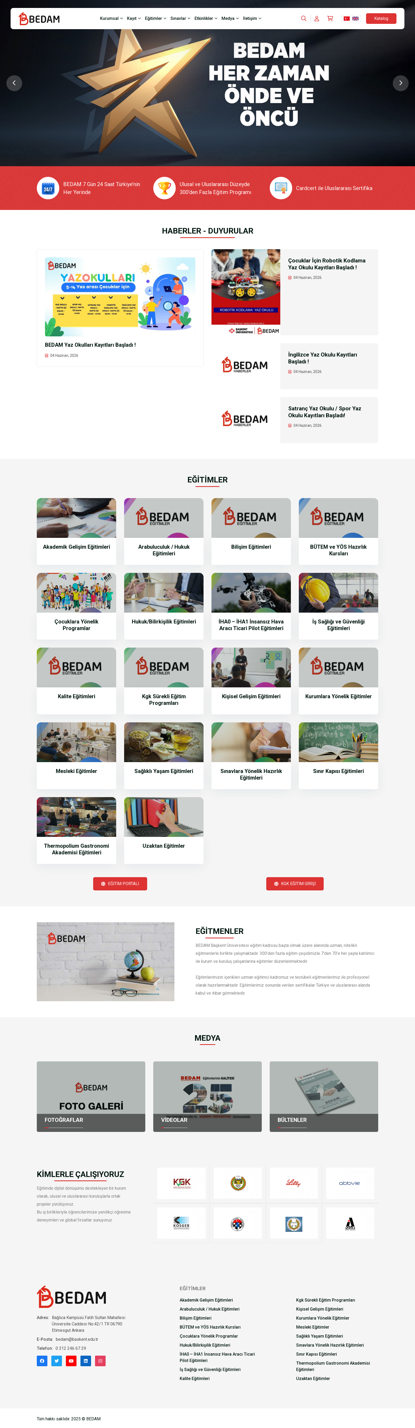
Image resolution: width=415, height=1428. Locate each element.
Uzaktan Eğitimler (164, 846)
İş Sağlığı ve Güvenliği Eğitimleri (338, 624)
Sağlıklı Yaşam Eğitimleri (163, 771)
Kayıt (132, 18)
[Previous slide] (14, 83)
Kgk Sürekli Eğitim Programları (164, 699)
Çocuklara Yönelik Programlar (76, 624)
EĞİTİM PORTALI (120, 883)
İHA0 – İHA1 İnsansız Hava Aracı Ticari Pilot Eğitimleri (251, 624)
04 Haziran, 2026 (64, 355)
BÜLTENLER (293, 1120)
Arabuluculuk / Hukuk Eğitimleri (164, 550)
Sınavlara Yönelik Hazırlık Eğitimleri (251, 774)
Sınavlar (178, 18)
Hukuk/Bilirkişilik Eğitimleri (164, 621)
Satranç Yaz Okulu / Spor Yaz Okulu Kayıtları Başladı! (326, 412)
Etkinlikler (204, 18)
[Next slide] (401, 83)
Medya (228, 18)
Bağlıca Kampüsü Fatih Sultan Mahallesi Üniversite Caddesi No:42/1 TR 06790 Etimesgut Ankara (88, 1323)
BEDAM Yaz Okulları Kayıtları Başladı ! (90, 345)
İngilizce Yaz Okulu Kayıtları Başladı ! (324, 358)
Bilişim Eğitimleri (251, 547)
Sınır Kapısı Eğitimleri (338, 771)
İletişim (250, 18)
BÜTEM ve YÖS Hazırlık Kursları (338, 550)
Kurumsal (109, 18)
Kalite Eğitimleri (76, 696)
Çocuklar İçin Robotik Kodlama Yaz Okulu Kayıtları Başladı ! (328, 264)
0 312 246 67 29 (71, 1347)
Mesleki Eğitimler (76, 771)
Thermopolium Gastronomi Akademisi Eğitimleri (76, 849)
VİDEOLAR (174, 1120)
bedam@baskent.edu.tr (77, 1338)
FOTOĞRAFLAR (65, 1120)
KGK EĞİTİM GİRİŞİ (295, 883)
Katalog (381, 18)
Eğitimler (153, 18)
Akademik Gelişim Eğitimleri (76, 547)
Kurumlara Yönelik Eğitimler (338, 696)
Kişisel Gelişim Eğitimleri (251, 696)
